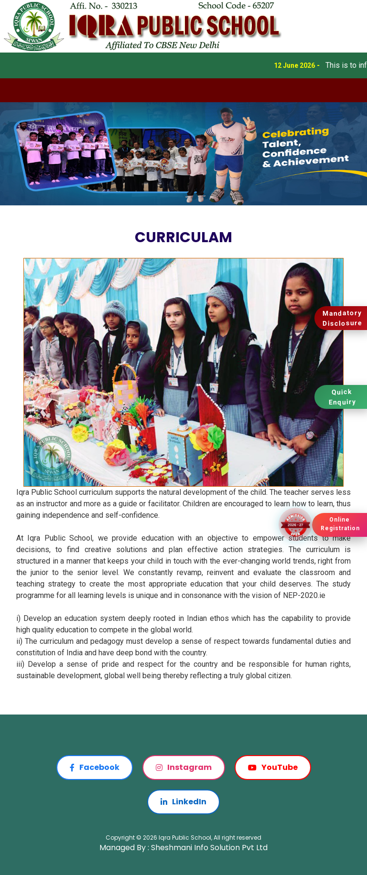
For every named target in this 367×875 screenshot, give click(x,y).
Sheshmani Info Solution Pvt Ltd (209, 847)
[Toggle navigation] (13, 90)
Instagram (184, 767)
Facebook (94, 767)
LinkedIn (183, 801)
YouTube (273, 767)
